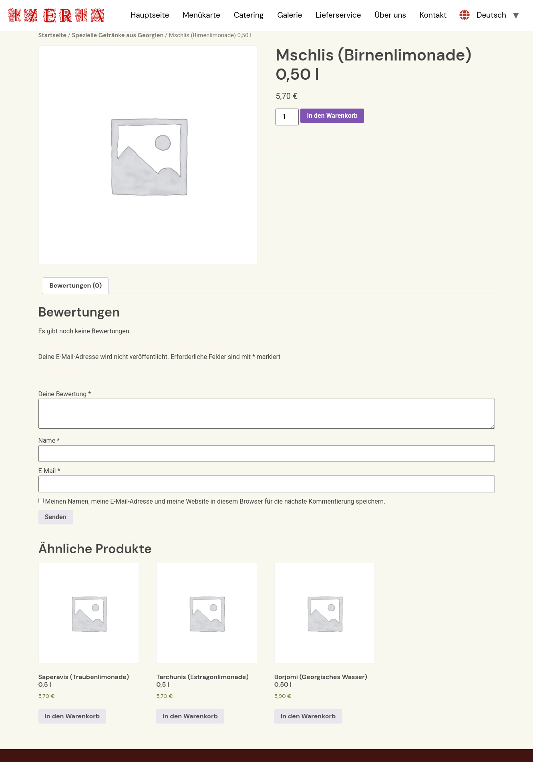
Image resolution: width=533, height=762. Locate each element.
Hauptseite (150, 15)
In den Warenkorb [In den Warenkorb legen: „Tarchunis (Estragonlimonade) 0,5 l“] (190, 716)
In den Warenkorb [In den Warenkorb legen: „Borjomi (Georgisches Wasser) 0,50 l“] (308, 716)
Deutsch (491, 15)
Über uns (390, 15)
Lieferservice (338, 15)
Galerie (289, 15)
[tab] (76, 285)
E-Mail (49, 471)
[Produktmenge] (287, 117)
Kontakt (433, 15)
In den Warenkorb (332, 115)
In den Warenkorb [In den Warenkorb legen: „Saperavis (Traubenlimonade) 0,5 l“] (72, 716)
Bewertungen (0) (76, 285)
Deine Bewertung (64, 371)
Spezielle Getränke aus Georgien (117, 35)
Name (49, 440)
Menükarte (201, 15)
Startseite (52, 35)
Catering (249, 15)
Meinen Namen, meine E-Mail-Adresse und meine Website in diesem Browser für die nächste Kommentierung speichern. (215, 501)
